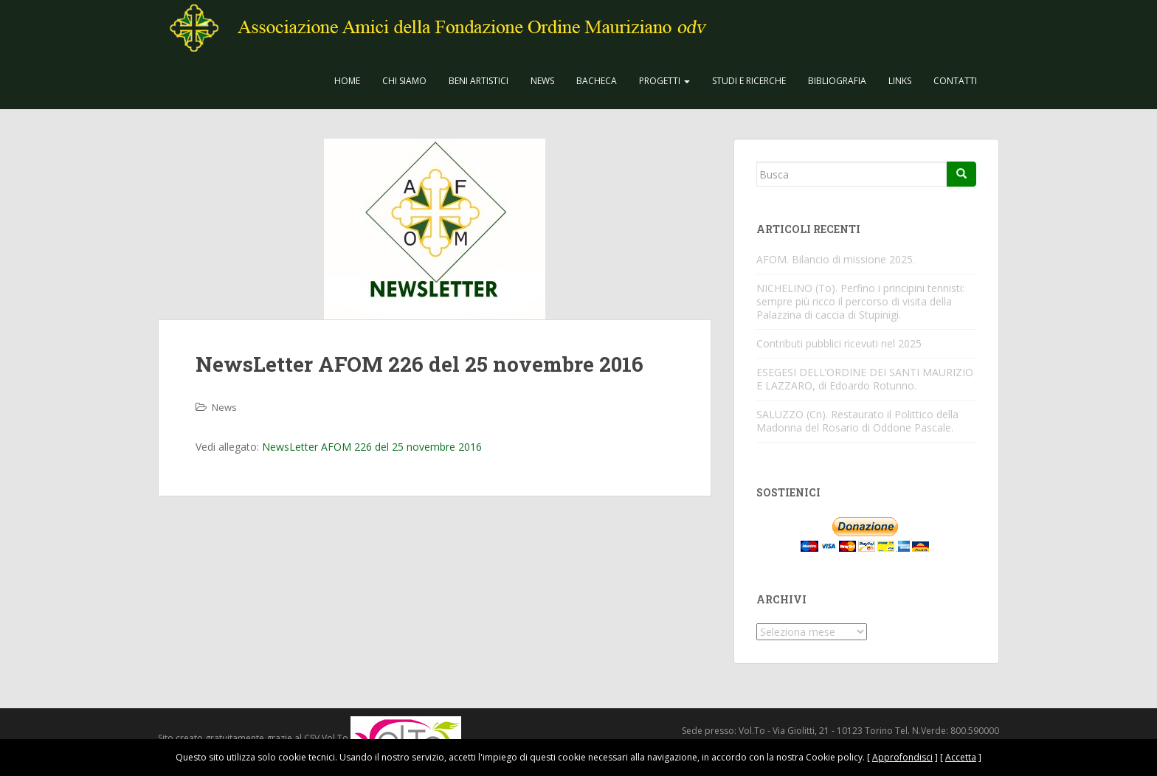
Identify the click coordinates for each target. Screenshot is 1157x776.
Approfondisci (902, 757)
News (542, 81)
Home (347, 81)
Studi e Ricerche (749, 81)
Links (899, 81)
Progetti (664, 81)
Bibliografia (837, 81)
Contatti (955, 81)
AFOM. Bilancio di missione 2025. (835, 259)
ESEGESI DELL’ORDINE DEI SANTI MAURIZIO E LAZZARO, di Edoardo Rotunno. (864, 378)
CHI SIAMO (404, 81)
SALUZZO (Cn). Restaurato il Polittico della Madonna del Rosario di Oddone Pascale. (857, 420)
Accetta (960, 757)
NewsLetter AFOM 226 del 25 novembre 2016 (372, 447)
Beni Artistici (478, 81)
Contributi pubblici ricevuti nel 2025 (839, 343)
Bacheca (596, 81)
